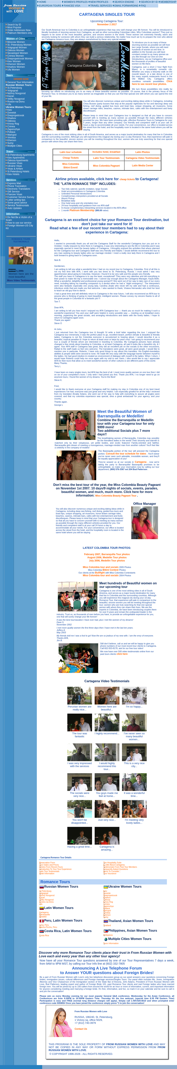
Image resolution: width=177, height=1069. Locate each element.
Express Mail (14, 183)
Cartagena (141, 462)
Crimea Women (15, 55)
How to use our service (19, 222)
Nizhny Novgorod (16, 93)
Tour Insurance (109, 873)
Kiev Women (14, 61)
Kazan (10, 96)
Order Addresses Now (18, 30)
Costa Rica (44, 935)
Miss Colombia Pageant (106, 165)
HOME (42, 2)
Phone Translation (17, 186)
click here (122, 654)
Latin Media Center (142, 165)
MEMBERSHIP (168, 2)
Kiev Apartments (16, 157)
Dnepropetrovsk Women (20, 58)
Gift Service (13, 191)
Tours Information (111, 943)
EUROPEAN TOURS (50, 5)
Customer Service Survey (20, 197)
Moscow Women (16, 42)
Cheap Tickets (71, 157)
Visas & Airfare (15, 168)
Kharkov (11, 118)
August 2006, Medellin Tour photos (107, 557)
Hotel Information (46, 873)
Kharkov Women (16, 67)
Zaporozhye (13, 129)
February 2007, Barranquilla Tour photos (107, 554)
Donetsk (11, 112)
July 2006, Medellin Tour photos (107, 560)
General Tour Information (20, 82)
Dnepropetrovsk (15, 115)
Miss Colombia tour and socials (101, 567)
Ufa (9, 104)
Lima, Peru (44, 925)
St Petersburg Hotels (18, 171)
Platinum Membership (82, 210)
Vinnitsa (11, 137)
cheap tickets (127, 179)
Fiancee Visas (14, 194)
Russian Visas (14, 163)
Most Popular (14, 27)
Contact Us (81, 1029)
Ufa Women (13, 69)
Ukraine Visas (14, 166)
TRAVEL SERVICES (101, 5)
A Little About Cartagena (114, 865)
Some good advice (17, 202)
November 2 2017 (107, 24)
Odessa (11, 121)
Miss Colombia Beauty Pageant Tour (116, 495)
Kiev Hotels (13, 174)
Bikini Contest (111, 570)
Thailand (107, 925)
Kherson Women (16, 64)
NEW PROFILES (99, 2)
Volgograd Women (17, 47)
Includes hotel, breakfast (106, 152)
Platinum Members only (19, 33)
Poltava (11, 132)
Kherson (11, 140)
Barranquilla (44, 914)
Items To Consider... (112, 871)
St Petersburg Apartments (20, 155)
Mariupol (11, 134)
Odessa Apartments (17, 160)
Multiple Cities (14, 145)
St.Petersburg (14, 87)
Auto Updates (14, 208)
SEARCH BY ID (149, 2)
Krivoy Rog (13, 123)
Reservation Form (47, 863)
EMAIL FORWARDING (126, 5)
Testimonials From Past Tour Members (120, 867)
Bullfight (100, 572)
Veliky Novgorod (16, 98)
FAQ (143, 5)
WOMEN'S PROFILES (76, 2)
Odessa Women (15, 50)
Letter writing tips (16, 200)
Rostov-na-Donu (16, 101)
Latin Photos (142, 152)
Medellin (43, 917)
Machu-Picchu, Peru (48, 927)
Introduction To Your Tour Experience (55, 869)
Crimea (11, 126)
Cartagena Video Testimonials (142, 158)
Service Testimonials (18, 205)
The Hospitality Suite (112, 863)
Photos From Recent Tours (51, 867)
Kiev (9, 110)
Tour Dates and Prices (49, 865)
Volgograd (12, 90)
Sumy (10, 143)
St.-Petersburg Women (19, 44)
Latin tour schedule (71, 152)
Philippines (108, 935)
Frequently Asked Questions (115, 869)
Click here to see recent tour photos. (152, 82)
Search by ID (14, 24)
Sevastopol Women (17, 53)
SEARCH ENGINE (124, 2)
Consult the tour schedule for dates (126, 453)
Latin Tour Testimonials (106, 158)
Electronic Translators (18, 188)
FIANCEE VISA (72, 5)
